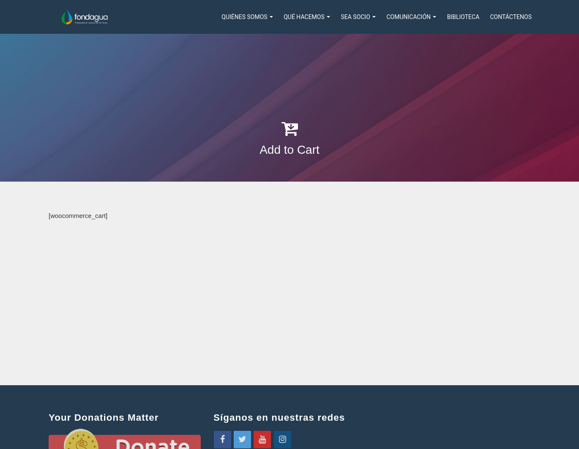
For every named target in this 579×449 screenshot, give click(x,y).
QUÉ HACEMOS (307, 17)
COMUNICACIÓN (411, 17)
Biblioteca (463, 17)
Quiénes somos (247, 17)
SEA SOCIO (358, 17)
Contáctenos (511, 17)
